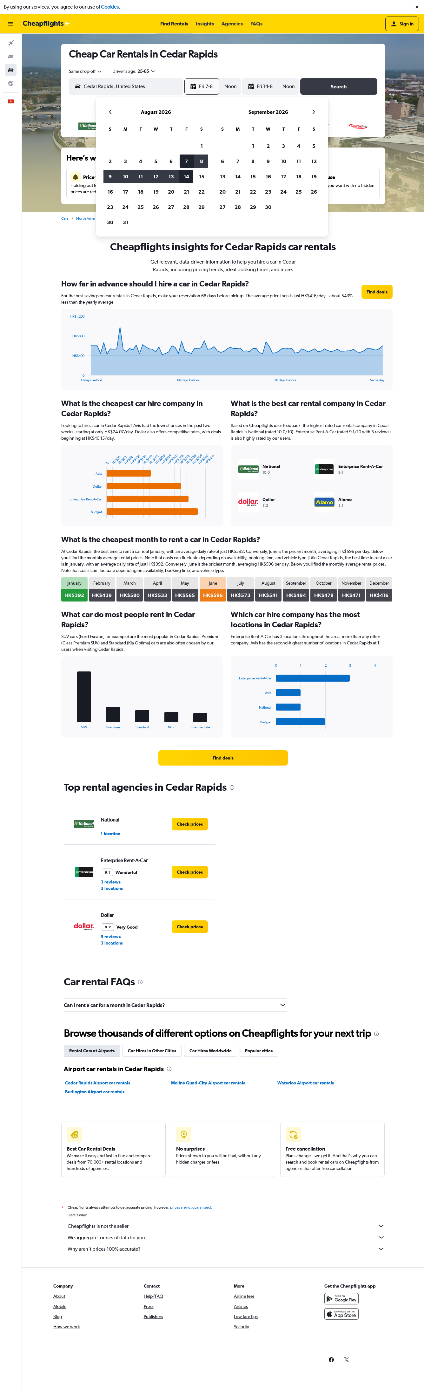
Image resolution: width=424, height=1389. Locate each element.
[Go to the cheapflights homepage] (46, 24)
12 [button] (156, 176)
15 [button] (201, 176)
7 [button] (186, 161)
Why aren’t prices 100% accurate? (226, 1249)
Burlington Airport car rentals (94, 1091)
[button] (417, 7)
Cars (65, 218)
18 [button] (140, 192)
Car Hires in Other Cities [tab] (152, 1050)
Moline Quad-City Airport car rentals (208, 1082)
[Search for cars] (11, 70)
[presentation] (232, 787)
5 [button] (155, 161)
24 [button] (125, 207)
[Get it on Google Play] (341, 1298)
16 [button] (110, 192)
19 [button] (156, 192)
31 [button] (125, 222)
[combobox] (86, 71)
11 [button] (140, 176)
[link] (377, 292)
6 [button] (171, 161)
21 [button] (186, 192)
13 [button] (171, 176)
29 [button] (201, 207)
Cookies (110, 7)
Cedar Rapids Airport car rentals (97, 1082)
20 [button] (171, 192)
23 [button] (110, 207)
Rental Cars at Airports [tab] (92, 1050)
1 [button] (202, 146)
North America (88, 218)
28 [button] (186, 207)
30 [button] (110, 222)
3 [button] (125, 161)
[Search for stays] (11, 56)
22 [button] (201, 192)
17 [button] (125, 192)
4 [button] (140, 161)
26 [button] (156, 207)
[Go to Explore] (11, 83)
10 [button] (125, 176)
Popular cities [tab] (259, 1050)
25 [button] (140, 207)
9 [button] (110, 176)
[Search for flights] (11, 43)
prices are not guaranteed (190, 1207)
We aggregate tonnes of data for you (226, 1237)
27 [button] (171, 207)
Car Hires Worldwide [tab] (210, 1050)
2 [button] (110, 161)
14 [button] (186, 176)
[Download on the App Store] (341, 1314)
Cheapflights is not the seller (226, 1226)
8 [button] (201, 161)
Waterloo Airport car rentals (305, 1082)
